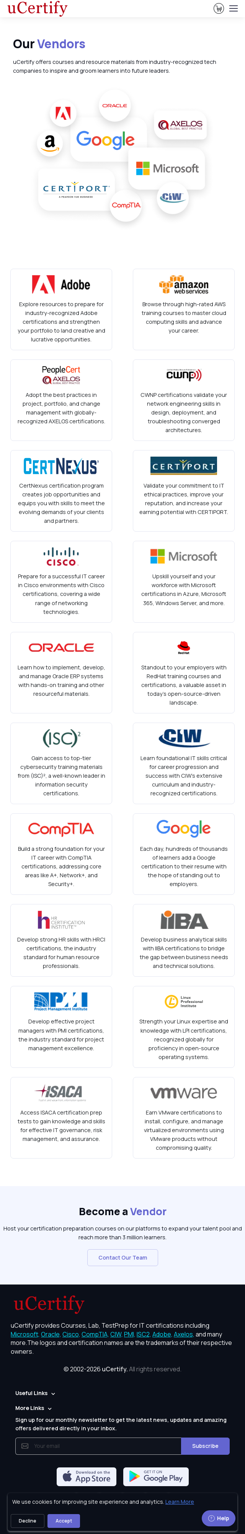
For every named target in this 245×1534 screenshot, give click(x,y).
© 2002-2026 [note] (122, 1369)
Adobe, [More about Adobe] (162, 1334)
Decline (27, 1521)
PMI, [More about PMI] (130, 1334)
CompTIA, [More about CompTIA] (95, 1334)
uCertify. (115, 1369)
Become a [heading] (123, 1211)
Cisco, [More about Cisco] (71, 1334)
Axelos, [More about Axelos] (184, 1334)
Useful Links (31, 1393)
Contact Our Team (122, 1257)
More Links (29, 1408)
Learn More (179, 1501)
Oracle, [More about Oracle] (51, 1334)
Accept (64, 1521)
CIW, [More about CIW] (116, 1334)
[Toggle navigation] (233, 8)
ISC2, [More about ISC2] (144, 1334)
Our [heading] (49, 43)
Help (218, 1518)
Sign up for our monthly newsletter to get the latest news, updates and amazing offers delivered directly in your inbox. (121, 1424)
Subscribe (205, 1445)
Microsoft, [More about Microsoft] (25, 1334)
